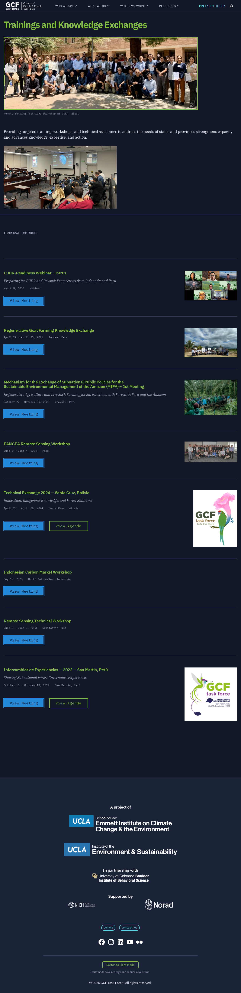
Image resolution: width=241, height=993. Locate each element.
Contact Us (129, 927)
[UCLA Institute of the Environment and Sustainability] (120, 849)
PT (212, 6)
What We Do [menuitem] (98, 6)
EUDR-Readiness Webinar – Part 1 (35, 273)
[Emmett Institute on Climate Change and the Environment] (120, 824)
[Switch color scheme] (120, 964)
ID (218, 6)
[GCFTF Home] (24, 6)
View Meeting (24, 300)
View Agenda (68, 526)
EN (201, 6)
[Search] (231, 6)
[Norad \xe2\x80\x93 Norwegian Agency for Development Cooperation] (159, 904)
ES (207, 6)
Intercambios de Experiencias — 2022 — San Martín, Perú (56, 669)
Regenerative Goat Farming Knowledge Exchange (49, 330)
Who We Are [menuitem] (66, 6)
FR (222, 6)
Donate (108, 927)
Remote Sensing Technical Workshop (37, 621)
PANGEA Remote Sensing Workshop (37, 443)
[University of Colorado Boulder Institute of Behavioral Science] (120, 877)
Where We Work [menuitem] (134, 6)
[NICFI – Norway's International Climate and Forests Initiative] (82, 905)
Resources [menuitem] (169, 6)
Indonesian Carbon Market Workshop (38, 572)
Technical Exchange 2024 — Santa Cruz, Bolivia (46, 492)
